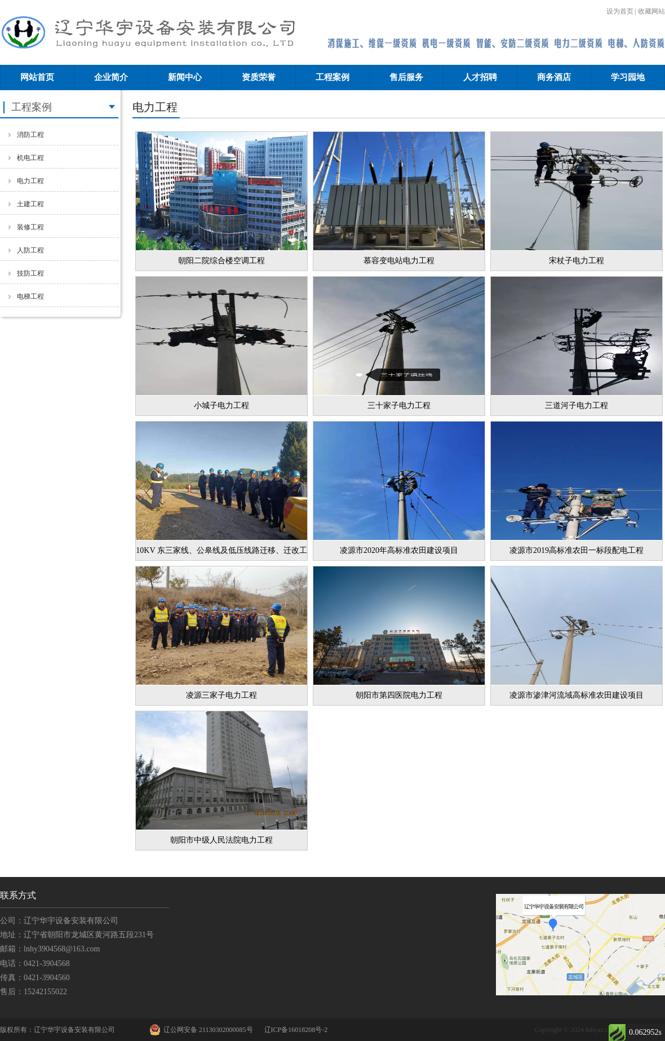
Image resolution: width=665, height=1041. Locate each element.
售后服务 (406, 77)
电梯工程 (30, 296)
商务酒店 (554, 77)
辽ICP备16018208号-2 (296, 1030)
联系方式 (18, 895)
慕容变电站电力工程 (399, 260)
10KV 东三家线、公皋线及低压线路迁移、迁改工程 (221, 553)
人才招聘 (480, 77)
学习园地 (628, 77)
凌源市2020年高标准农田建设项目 (399, 550)
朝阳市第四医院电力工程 (399, 695)
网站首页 (37, 77)
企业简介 (111, 77)
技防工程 (30, 273)
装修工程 (30, 227)
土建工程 (30, 204)
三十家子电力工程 (399, 405)
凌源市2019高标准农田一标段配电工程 (576, 550)
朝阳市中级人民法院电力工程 (221, 840)
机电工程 (30, 158)
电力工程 (30, 181)
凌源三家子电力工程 (221, 695)
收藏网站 (651, 11)
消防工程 (30, 135)
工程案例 (332, 77)
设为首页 (619, 11)
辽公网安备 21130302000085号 (201, 1029)
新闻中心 (185, 77)
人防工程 (30, 250)
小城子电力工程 (221, 405)
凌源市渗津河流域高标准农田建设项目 (576, 695)
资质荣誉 (259, 77)
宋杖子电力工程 (576, 260)
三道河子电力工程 (576, 405)
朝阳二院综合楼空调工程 (221, 260)
